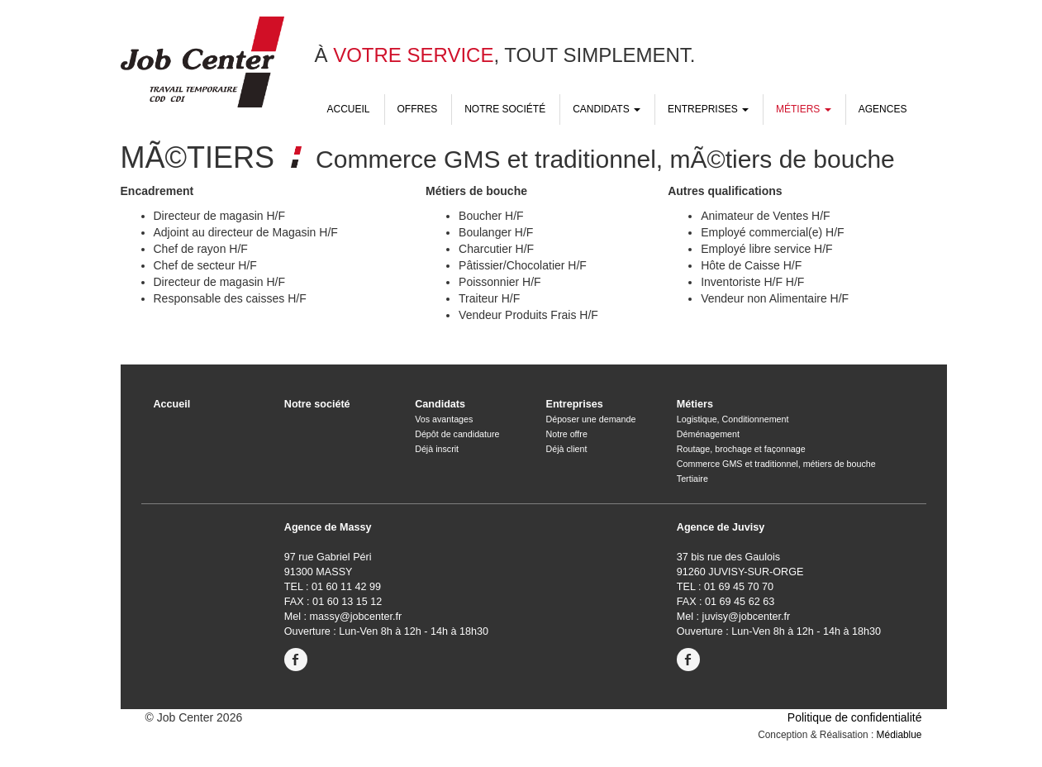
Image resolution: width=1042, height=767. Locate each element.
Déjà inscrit (437, 449)
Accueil (348, 109)
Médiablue (899, 735)
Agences (883, 109)
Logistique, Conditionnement (733, 419)
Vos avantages (444, 419)
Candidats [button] (606, 109)
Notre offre (566, 434)
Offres (417, 109)
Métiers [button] (803, 109)
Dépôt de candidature (457, 434)
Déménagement (708, 434)
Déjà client (566, 449)
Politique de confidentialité (854, 717)
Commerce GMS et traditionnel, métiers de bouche (776, 464)
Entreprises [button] (708, 109)
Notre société (504, 109)
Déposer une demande (590, 419)
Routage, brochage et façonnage (741, 449)
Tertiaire (692, 479)
